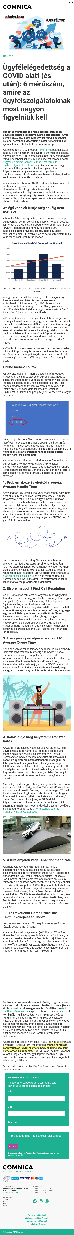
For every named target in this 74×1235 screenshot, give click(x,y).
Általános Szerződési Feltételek (37, 1218)
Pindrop (61, 218)
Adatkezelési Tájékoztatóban (37, 1153)
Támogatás (7, 1197)
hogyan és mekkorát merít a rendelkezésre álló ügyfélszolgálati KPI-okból (30, 163)
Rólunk (5, 1199)
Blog (4, 1204)
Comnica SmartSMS (40, 1192)
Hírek (5, 1206)
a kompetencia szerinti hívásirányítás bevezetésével (31, 810)
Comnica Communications (43, 1190)
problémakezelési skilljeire (18, 575)
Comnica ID (37, 1186)
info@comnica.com (10, 1192)
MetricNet (45, 149)
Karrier (5, 1202)
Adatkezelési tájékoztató (37, 1221)
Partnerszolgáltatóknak (37, 1215)
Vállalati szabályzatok (37, 1224)
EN (69, 2)
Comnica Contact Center (42, 1188)
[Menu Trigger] (68, 9)
